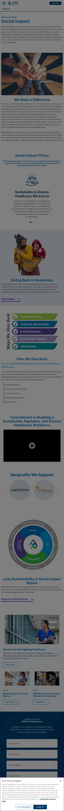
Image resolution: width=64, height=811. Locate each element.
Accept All (40, 807)
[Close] (60, 780)
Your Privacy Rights (23, 807)
